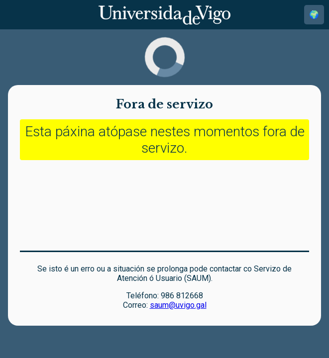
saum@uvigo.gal (178, 305)
